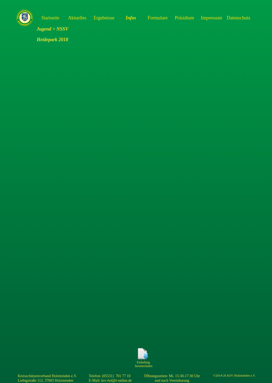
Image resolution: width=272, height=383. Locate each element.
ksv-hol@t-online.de (116, 380)
